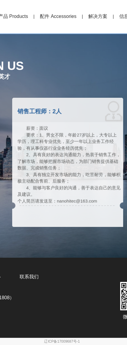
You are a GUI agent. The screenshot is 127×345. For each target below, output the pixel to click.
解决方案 (97, 16)
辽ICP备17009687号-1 (62, 341)
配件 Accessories (58, 16)
